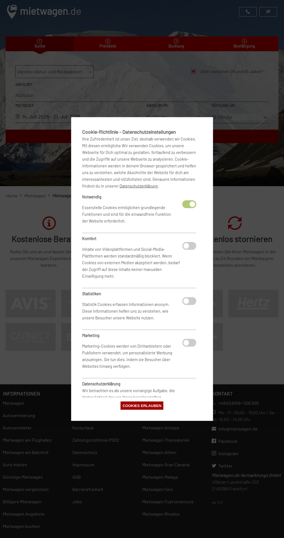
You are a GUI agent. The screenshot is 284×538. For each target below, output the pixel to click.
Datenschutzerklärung (139, 186)
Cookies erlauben (142, 406)
